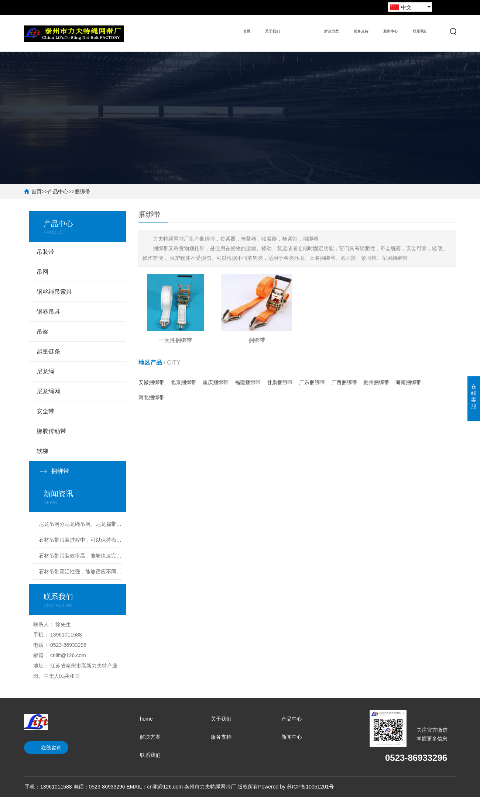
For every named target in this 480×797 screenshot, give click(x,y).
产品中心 (302, 26)
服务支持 (361, 31)
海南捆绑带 (408, 383)
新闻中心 (390, 31)
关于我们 (272, 31)
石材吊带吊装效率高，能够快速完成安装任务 (80, 556)
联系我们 (420, 31)
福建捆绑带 (248, 383)
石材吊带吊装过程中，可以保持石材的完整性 (80, 540)
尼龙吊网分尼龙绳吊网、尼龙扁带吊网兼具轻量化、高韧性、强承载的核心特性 (80, 524)
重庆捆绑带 (216, 383)
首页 (246, 31)
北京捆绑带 (183, 383)
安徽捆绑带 (151, 383)
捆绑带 (82, 191)
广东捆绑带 (312, 383)
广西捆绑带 (344, 383)
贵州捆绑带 (376, 383)
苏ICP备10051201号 (310, 787)
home (146, 719)
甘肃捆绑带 (280, 383)
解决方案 (331, 31)
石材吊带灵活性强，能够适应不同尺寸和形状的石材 (80, 572)
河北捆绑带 (151, 398)
